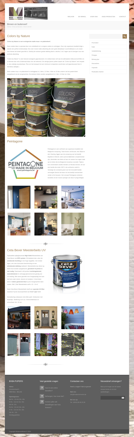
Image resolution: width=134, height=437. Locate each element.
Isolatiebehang (96, 51)
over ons (94, 16)
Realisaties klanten (98, 72)
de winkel (82, 16)
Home (9, 27)
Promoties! (95, 43)
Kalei (93, 47)
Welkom (71, 16)
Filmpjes (94, 55)
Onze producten (108, 16)
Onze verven (27, 27)
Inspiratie (95, 67)
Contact (122, 16)
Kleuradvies (95, 63)
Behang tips (95, 59)
